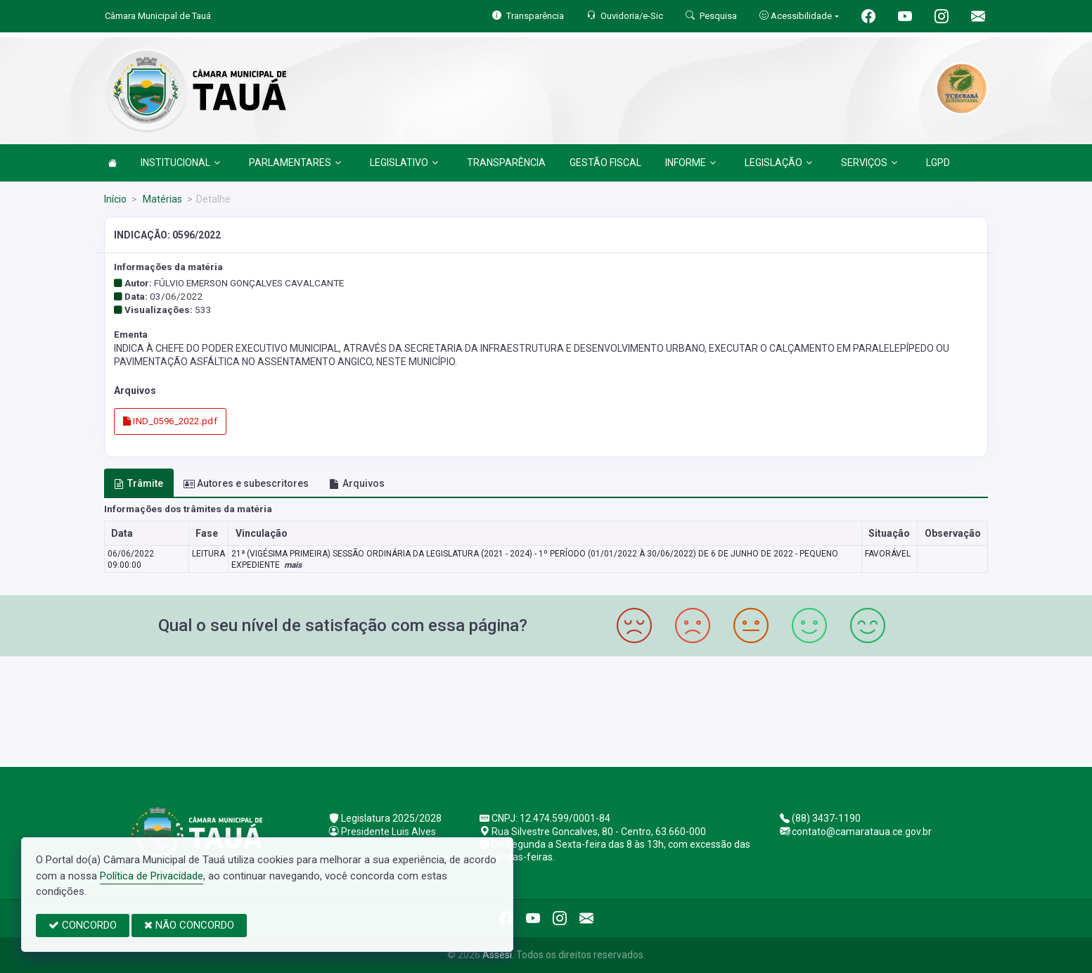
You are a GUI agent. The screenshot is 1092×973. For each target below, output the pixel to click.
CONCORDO (83, 925)
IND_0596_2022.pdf (170, 421)
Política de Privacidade (151, 876)
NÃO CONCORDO (189, 925)
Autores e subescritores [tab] (246, 483)
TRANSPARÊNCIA (506, 162)
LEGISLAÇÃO (778, 162)
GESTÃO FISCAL (605, 162)
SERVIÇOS (869, 162)
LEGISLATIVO (404, 162)
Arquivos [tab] (357, 483)
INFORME (690, 162)
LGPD (938, 162)
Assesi (497, 954)
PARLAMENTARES (295, 162)
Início (115, 199)
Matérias (161, 199)
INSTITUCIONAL (180, 162)
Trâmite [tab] (138, 483)
